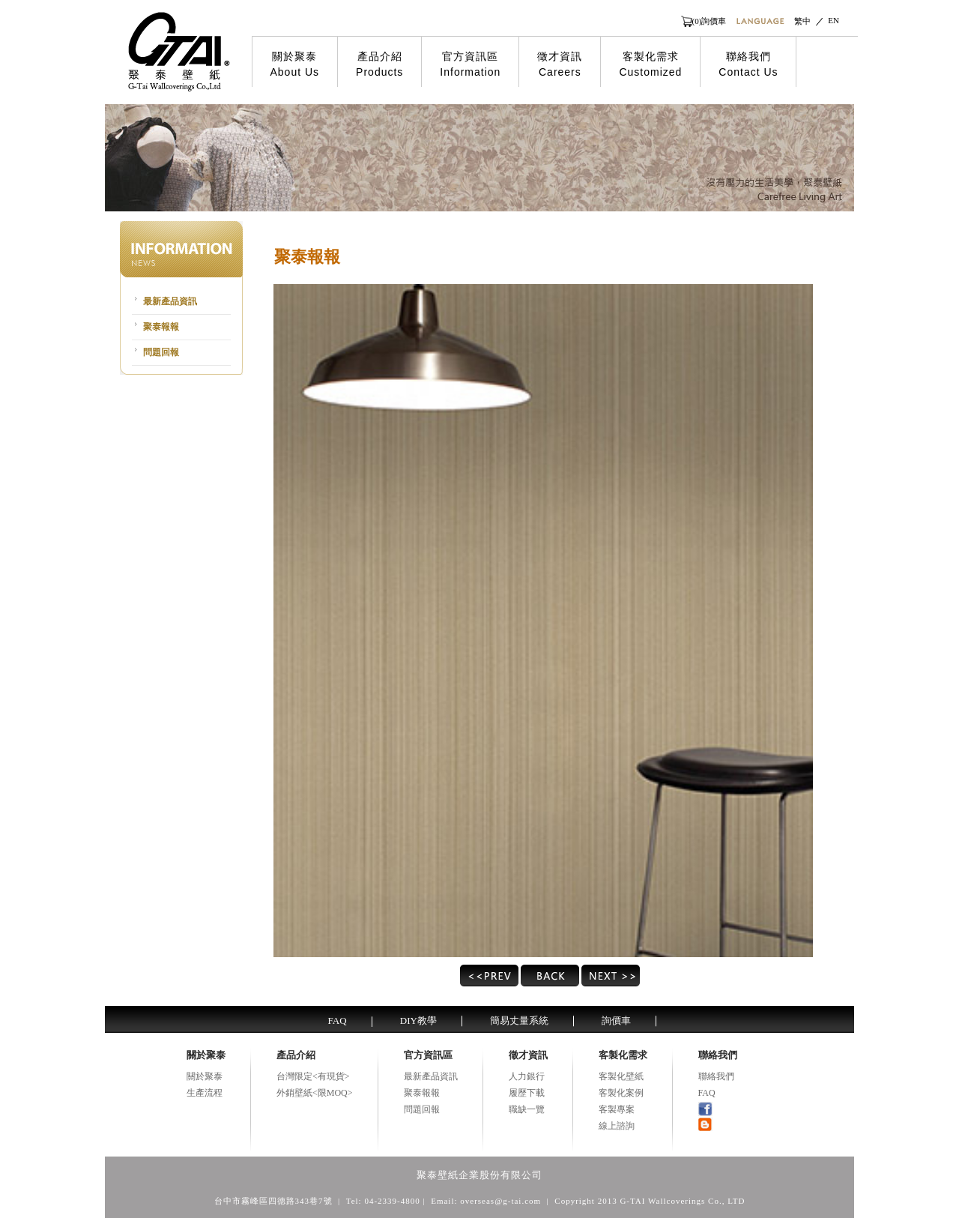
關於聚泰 (295, 64)
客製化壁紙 (621, 1076)
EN (833, 20)
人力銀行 (527, 1076)
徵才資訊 (559, 64)
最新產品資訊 (170, 301)
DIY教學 (418, 1020)
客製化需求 (650, 64)
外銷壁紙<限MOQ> (314, 1093)
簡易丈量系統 (519, 1020)
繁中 (802, 20)
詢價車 (616, 1020)
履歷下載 (527, 1093)
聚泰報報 (161, 327)
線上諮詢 (617, 1126)
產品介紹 (379, 64)
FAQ (337, 1020)
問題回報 (161, 352)
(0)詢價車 (709, 20)
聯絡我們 (748, 64)
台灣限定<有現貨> (313, 1076)
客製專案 (617, 1109)
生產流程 (205, 1093)
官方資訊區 (470, 64)
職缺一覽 (527, 1109)
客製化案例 (621, 1093)
